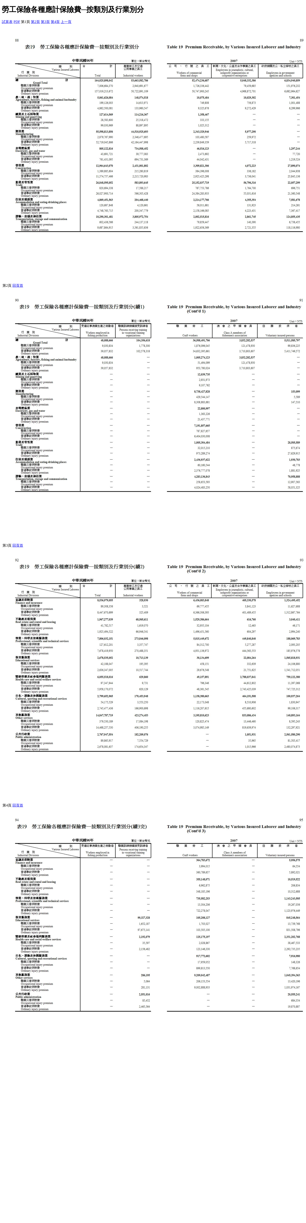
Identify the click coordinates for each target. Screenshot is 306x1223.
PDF (17, 22)
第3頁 (45, 22)
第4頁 (55, 22)
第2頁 (35, 22)
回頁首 (17, 285)
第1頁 (25, 22)
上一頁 (66, 22)
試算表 (7, 22)
